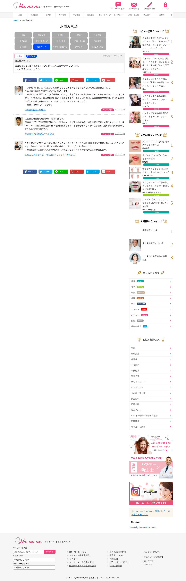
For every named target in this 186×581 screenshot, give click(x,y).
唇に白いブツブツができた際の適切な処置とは (155, 143)
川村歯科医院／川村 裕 (35, 109)
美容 (137, 287)
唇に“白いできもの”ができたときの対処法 (155, 157)
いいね (107, 110)
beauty (156, 195)
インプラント (119, 15)
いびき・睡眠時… (60, 47)
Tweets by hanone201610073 (142, 527)
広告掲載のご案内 (118, 552)
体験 (137, 298)
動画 (137, 321)
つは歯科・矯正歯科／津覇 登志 (154, 258)
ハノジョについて (152, 552)
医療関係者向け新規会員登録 (82, 565)
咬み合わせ (41, 47)
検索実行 (49, 552)
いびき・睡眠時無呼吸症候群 (144, 415)
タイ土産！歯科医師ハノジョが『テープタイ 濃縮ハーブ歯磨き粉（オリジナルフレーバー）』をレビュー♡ (155, 43)
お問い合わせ (134, 6)
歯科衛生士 (139, 326)
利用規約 (114, 559)
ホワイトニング (105, 15)
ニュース (139, 309)
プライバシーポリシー (120, 562)
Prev (171, 15)
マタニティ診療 (97, 47)
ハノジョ (139, 315)
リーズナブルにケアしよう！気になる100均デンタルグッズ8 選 (155, 203)
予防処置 (76, 15)
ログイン (165, 6)
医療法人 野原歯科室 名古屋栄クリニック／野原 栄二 (50, 155)
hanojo (156, 54)
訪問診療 (78, 47)
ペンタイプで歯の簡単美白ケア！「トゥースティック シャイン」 (155, 116)
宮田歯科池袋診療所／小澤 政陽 (39, 134)
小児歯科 (62, 15)
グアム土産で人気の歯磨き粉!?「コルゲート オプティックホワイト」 (154, 99)
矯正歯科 (147, 15)
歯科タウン (149, 561)
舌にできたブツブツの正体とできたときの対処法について (155, 170)
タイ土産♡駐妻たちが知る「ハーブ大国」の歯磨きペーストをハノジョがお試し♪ (155, 82)
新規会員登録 (149, 6)
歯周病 (48, 15)
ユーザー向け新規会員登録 (81, 562)
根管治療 (34, 15)
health (156, 151)
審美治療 (90, 15)
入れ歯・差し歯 (133, 15)
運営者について (117, 555)
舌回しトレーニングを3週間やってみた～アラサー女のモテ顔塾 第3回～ (155, 186)
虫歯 (20, 15)
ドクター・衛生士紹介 (79, 555)
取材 (138, 304)
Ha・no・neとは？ (118, 6)
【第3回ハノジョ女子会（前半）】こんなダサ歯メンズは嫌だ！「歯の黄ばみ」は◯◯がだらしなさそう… (155, 63)
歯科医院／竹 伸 (149, 230)
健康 (137, 281)
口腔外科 (161, 15)
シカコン (148, 564)
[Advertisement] (45, 202)
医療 (138, 292)
